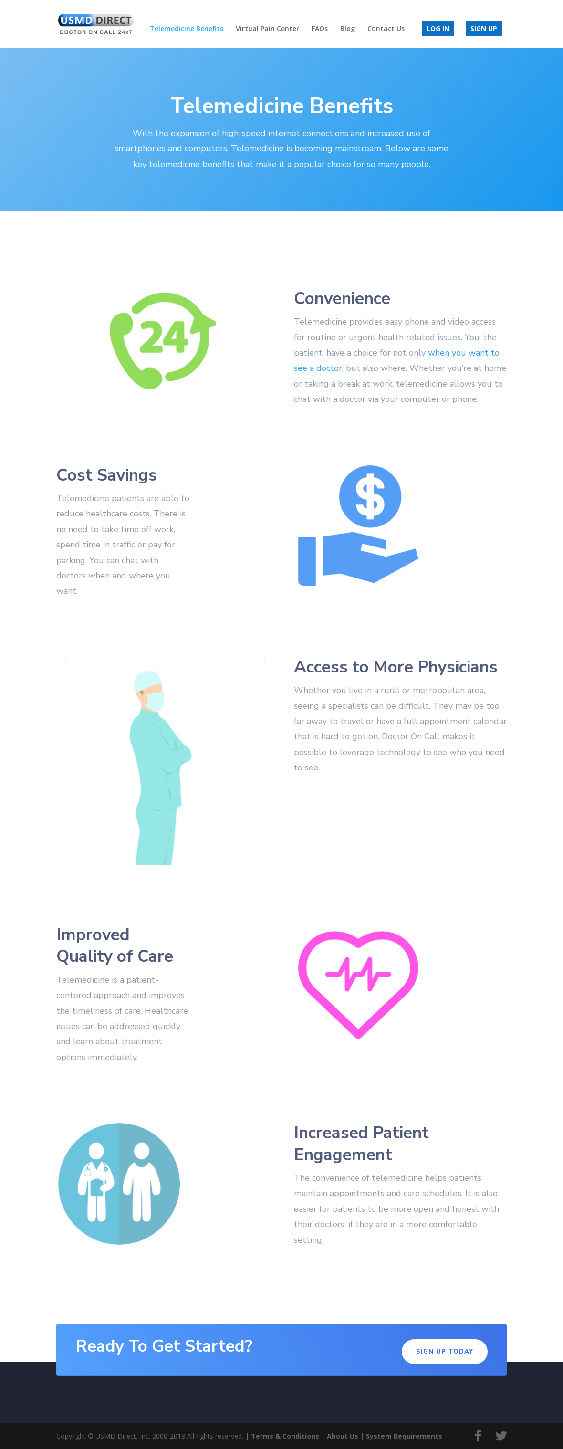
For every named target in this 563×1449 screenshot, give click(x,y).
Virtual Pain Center (267, 29)
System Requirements (404, 1435)
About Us (342, 1435)
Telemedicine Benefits (186, 29)
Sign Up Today (444, 1351)
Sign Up (483, 29)
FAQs (320, 29)
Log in (438, 29)
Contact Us (386, 29)
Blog (347, 29)
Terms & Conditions (285, 1435)
